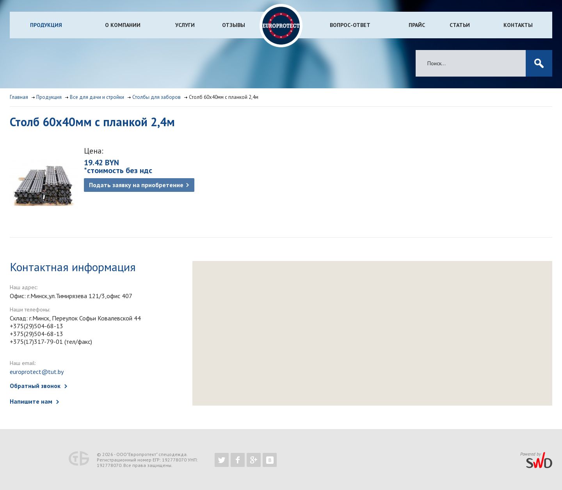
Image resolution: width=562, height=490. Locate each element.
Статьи (460, 25)
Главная (19, 97)
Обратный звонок (35, 386)
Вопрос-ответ (350, 25)
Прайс (417, 25)
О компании (122, 25)
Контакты (518, 25)
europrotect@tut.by (37, 372)
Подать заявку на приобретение (136, 185)
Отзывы (233, 25)
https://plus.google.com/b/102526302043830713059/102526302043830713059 (254, 460)
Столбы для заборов (156, 97)
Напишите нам (31, 401)
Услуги (185, 25)
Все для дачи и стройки (97, 97)
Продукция (46, 25)
